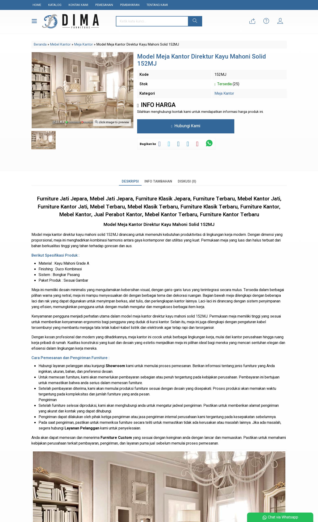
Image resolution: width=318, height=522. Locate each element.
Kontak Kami (78, 5)
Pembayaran (129, 5)
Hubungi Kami (185, 126)
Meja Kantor (224, 93)
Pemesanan (104, 5)
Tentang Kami (157, 5)
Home (37, 5)
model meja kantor (136, 316)
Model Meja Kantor (123, 224)
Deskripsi (130, 181)
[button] (195, 21)
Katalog (54, 5)
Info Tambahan (158, 181)
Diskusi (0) (187, 181)
